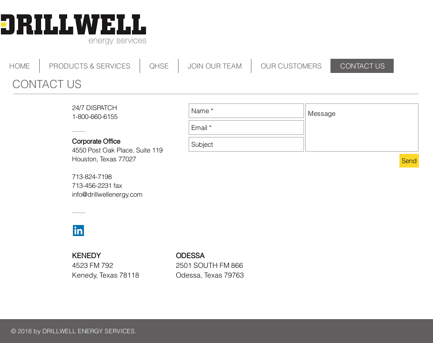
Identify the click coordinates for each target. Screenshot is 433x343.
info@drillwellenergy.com (107, 194)
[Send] (409, 161)
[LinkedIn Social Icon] (78, 230)
